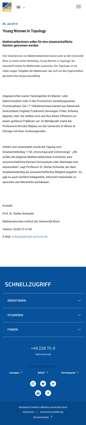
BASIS (43, 372)
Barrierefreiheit (43, 417)
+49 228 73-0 (43, 348)
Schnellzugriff (28, 284)
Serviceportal (70, 372)
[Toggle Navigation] (78, 6)
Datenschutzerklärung (51, 412)
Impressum (28, 412)
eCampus (16, 372)
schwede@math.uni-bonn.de (29, 236)
